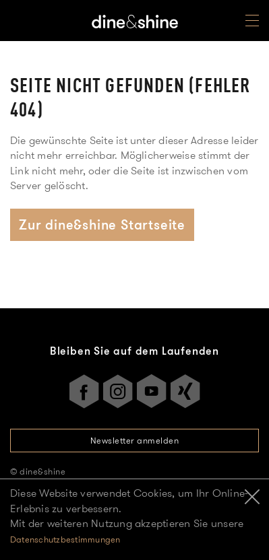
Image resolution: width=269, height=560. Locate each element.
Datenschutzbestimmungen (65, 539)
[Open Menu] (252, 23)
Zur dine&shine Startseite (102, 224)
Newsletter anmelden (134, 440)
